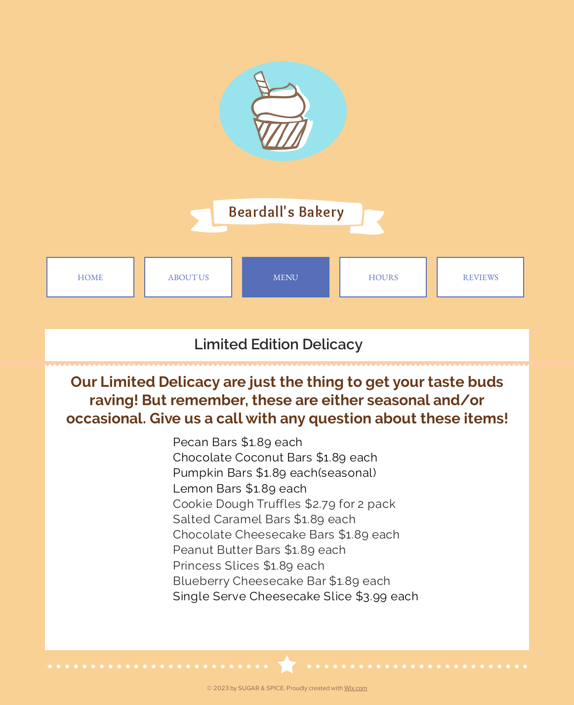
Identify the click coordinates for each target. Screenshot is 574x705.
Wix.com (356, 688)
